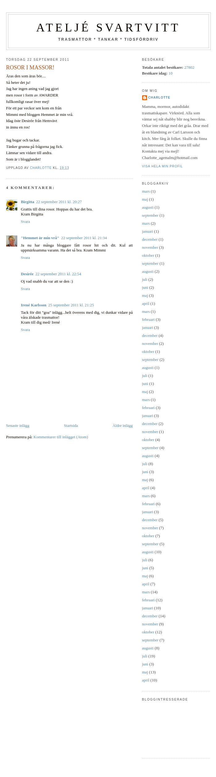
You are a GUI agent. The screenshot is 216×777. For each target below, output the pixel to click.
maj (145, 199)
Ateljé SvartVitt (108, 27)
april (146, 303)
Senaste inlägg (17, 425)
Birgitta (27, 201)
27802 (189, 67)
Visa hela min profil (162, 166)
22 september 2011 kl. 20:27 (59, 201)
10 (170, 73)
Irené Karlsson (33, 305)
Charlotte (159, 97)
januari (147, 231)
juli (144, 279)
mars (146, 191)
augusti (148, 207)
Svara (25, 221)
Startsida (71, 425)
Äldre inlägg (122, 425)
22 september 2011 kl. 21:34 (84, 237)
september (150, 215)
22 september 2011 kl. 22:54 (58, 274)
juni (145, 287)
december (150, 239)
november (150, 247)
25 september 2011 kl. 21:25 (71, 305)
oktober (148, 255)
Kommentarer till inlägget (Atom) (60, 437)
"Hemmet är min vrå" (40, 237)
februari (148, 319)
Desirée (27, 274)
